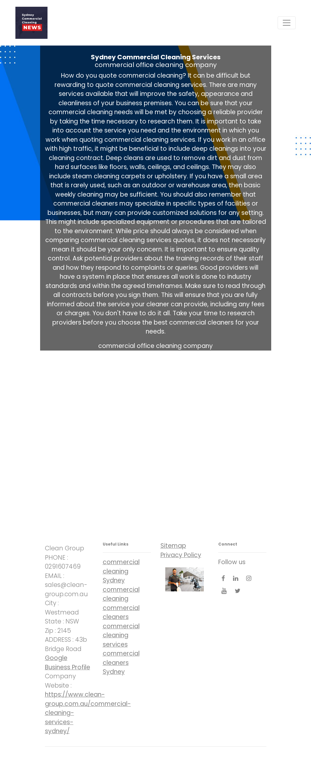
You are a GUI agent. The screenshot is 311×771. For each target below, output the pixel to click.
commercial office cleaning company (156, 64)
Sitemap (173, 545)
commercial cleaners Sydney (121, 662)
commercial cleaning (121, 594)
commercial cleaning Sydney (121, 571)
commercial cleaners (121, 613)
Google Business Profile (67, 663)
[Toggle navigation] (287, 22)
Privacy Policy (180, 555)
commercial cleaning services (121, 635)
